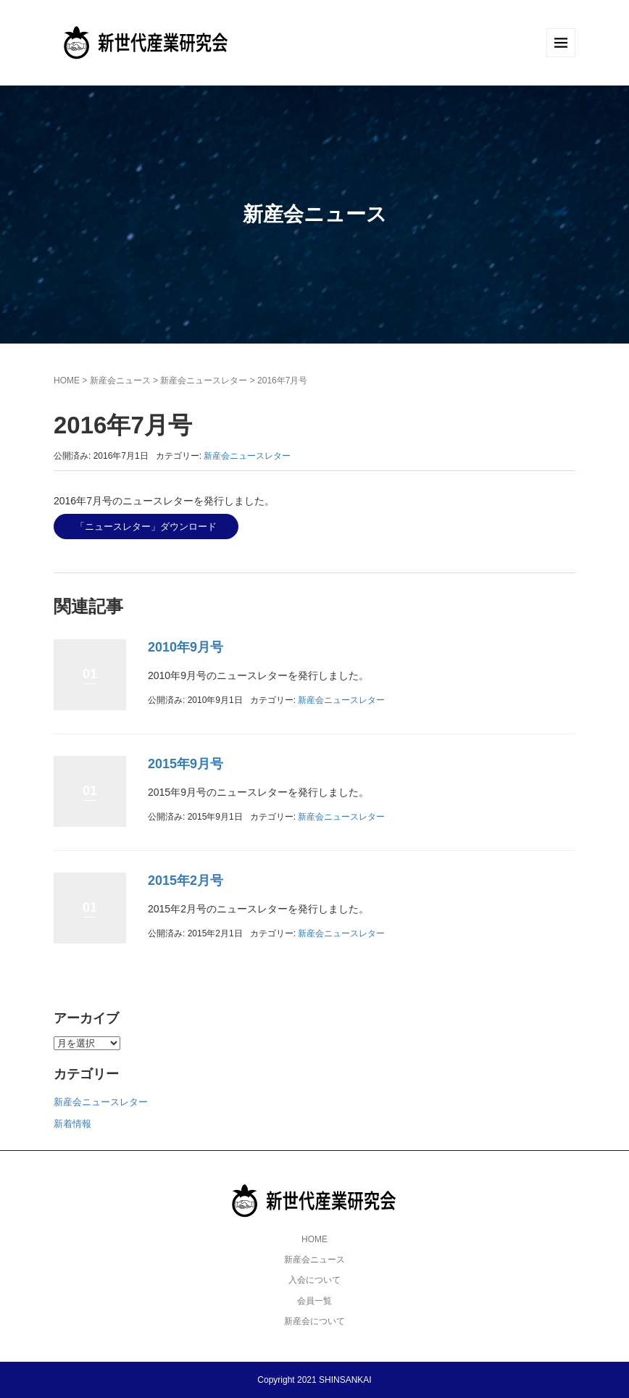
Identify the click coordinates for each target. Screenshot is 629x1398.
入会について (314, 1280)
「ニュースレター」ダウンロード (146, 526)
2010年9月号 (185, 647)
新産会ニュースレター (203, 380)
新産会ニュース (120, 380)
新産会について (314, 1321)
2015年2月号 (185, 880)
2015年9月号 (185, 764)
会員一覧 (314, 1301)
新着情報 (72, 1123)
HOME (67, 380)
